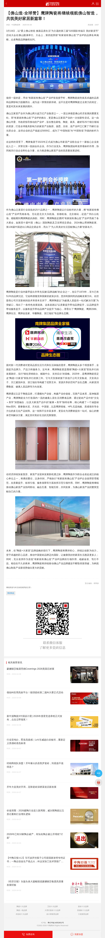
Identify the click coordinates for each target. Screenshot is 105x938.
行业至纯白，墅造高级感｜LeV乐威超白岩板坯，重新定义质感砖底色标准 (36, 741)
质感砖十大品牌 (83, 910)
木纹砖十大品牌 (22, 914)
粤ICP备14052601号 (56, 923)
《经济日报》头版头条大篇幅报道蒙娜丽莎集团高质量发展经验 (35, 883)
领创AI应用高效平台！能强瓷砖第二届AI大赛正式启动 (35, 692)
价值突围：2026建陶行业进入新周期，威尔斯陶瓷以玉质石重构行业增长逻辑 (35, 812)
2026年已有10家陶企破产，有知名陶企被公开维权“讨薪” (35, 836)
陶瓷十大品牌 (22, 906)
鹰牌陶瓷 (10, 593)
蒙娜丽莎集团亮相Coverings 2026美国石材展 (30, 668)
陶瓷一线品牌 (22, 910)
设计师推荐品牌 (52, 914)
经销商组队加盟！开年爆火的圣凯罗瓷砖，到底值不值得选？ (35, 765)
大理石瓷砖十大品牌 (52, 910)
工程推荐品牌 (83, 914)
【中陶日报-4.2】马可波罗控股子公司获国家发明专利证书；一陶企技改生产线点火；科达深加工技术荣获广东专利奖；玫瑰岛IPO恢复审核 (36, 859)
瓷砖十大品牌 (83, 906)
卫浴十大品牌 (52, 906)
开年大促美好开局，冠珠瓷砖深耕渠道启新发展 (31, 786)
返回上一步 (7, 3)
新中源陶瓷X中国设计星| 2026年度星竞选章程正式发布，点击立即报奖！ (34, 718)
